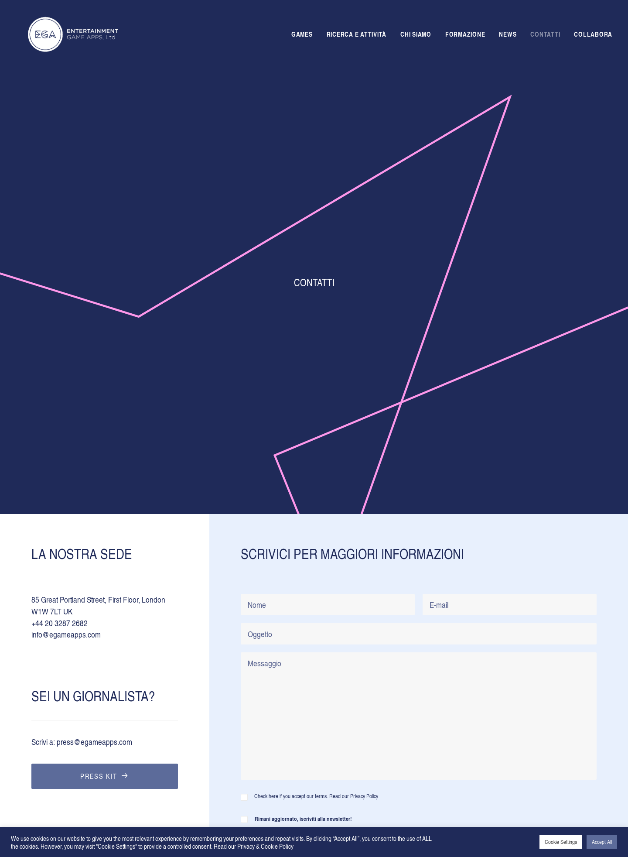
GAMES (302, 36)
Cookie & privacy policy (297, 780)
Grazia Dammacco (88, 820)
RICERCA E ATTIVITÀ (357, 36)
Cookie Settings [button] (561, 842)
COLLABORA (593, 36)
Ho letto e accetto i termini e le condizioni (332, 628)
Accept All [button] (602, 842)
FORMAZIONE (465, 36)
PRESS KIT (104, 451)
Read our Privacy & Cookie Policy (254, 846)
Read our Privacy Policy (353, 471)
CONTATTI (545, 36)
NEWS (507, 36)
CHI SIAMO (415, 36)
